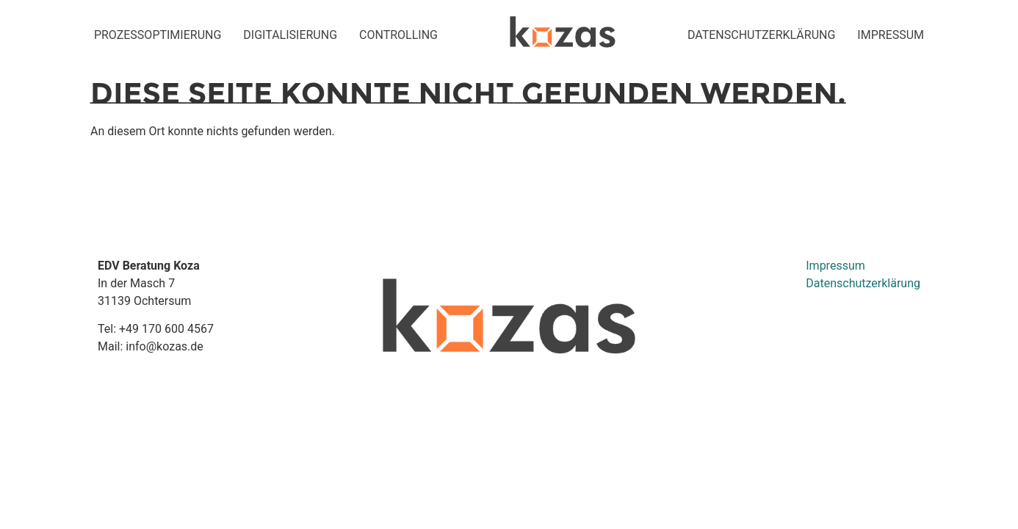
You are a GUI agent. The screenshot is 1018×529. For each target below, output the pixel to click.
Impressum (835, 266)
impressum (890, 35)
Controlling (398, 35)
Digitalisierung (290, 35)
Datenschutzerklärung (761, 35)
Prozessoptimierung (157, 35)
